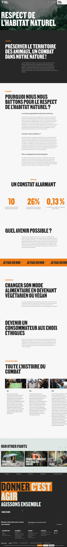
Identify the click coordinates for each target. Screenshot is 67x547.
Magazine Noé (43, 535)
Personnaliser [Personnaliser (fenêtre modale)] (51, 545)
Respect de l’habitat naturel (19, 538)
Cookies (9, 543)
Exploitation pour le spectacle (18, 532)
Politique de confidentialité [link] (59, 545)
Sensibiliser (30, 536)
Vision (3, 532)
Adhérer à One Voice (31, 535)
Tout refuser (46, 545)
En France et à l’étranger (6, 535)
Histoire (3, 533)
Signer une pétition (31, 537)
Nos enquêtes (43, 533)
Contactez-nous (4, 543)
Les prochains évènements (45, 534)
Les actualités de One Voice (46, 532)
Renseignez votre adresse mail (37, 522)
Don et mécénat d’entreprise (33, 533)
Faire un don (30, 532)
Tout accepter (40, 545)
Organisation (4, 534)
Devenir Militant (31, 534)
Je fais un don (21, 262)
